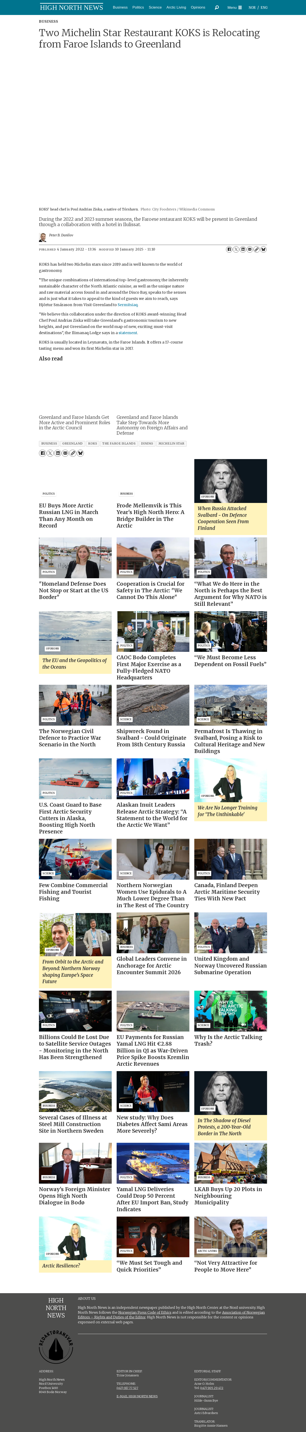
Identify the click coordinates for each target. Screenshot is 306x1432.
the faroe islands (118, 443)
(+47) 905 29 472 (211, 1388)
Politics (138, 7)
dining (147, 443)
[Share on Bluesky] (263, 249)
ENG (264, 8)
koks (92, 443)
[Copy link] (256, 249)
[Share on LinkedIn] (243, 249)
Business (120, 7)
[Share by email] (250, 249)
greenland (72, 443)
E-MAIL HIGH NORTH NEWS (137, 1396)
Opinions (198, 7)
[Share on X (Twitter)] (236, 249)
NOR (252, 8)
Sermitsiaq (128, 304)
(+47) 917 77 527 (127, 1388)
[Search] (217, 7)
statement (128, 333)
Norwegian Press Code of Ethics (144, 1312)
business (49, 443)
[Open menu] (234, 7)
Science (155, 7)
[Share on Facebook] (229, 249)
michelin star (171, 443)
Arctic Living (176, 7)
